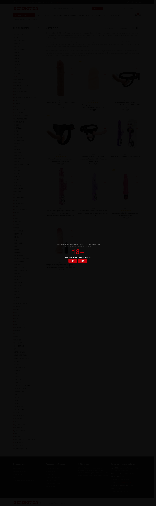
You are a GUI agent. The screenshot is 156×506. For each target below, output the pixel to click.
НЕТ (82, 261)
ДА (73, 261)
